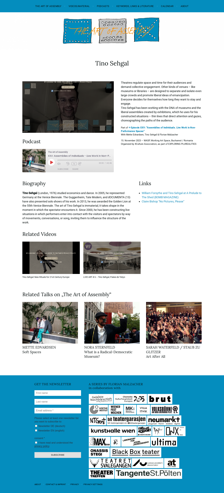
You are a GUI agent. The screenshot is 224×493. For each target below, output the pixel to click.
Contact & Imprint (56, 484)
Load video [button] (69, 87)
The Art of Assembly (48, 6)
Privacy (74, 484)
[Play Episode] (51, 162)
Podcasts (103, 6)
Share (75, 169)
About (184, 6)
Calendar (167, 6)
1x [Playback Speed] (74, 163)
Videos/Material (79, 6)
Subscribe (63, 169)
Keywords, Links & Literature (135, 6)
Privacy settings (93, 484)
